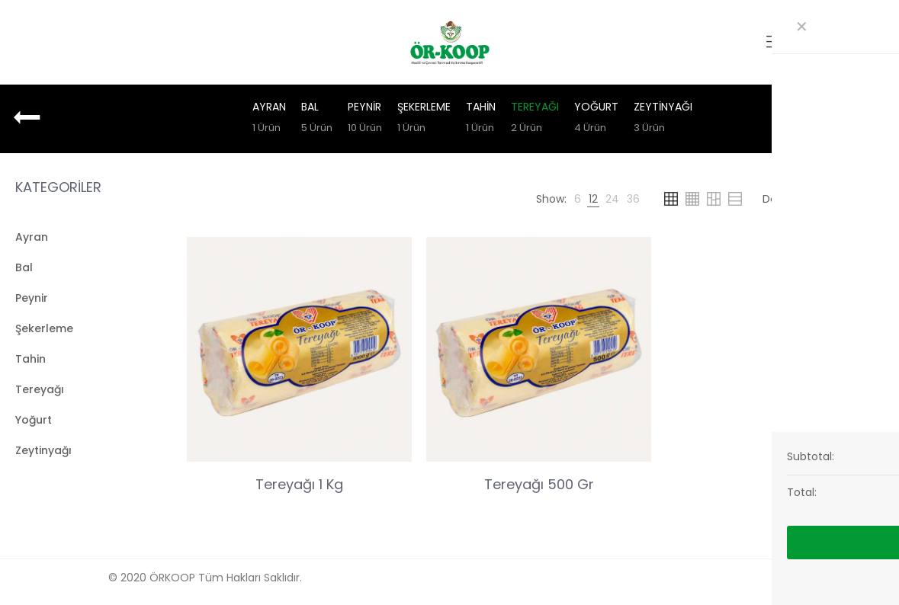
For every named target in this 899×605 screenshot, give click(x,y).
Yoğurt (596, 119)
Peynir (365, 119)
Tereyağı (535, 119)
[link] (578, 199)
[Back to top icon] (791, 576)
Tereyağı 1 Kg (299, 484)
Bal (316, 119)
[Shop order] (818, 198)
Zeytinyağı (663, 119)
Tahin (481, 119)
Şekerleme (424, 119)
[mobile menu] (775, 42)
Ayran (269, 119)
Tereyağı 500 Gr (539, 484)
